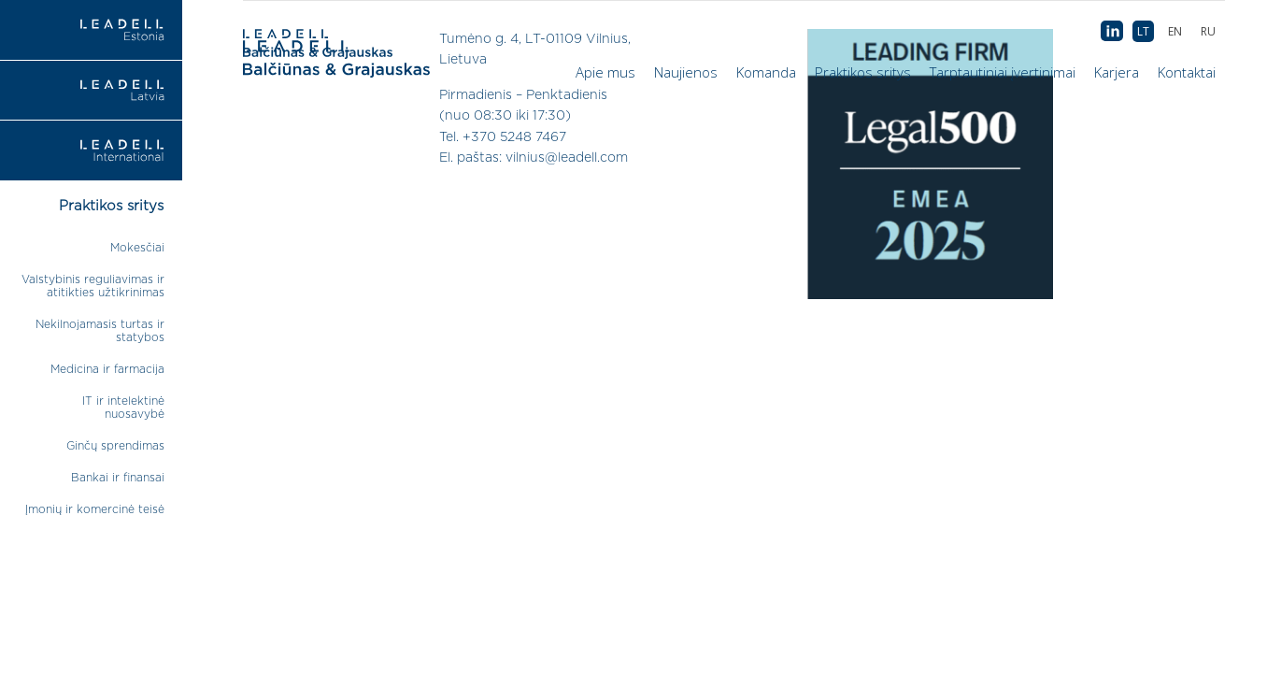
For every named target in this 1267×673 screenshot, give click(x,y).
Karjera (1116, 72)
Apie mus (605, 72)
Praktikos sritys (863, 72)
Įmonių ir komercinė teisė (94, 509)
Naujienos (686, 72)
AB (1112, 31)
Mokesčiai (137, 247)
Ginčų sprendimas (115, 445)
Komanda (766, 72)
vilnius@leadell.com (566, 158)
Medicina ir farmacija (107, 369)
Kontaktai (1187, 72)
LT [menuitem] (1143, 31)
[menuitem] (1208, 31)
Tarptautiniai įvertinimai (1002, 72)
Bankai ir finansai (117, 477)
